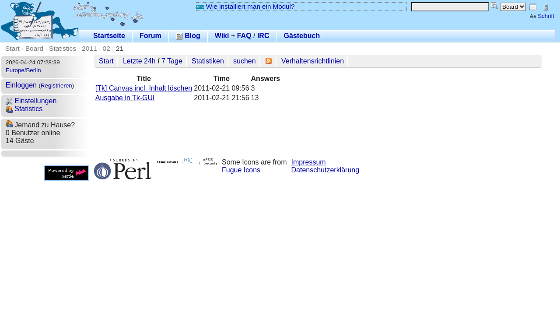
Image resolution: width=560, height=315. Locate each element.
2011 (89, 48)
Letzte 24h (139, 61)
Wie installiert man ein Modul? (245, 6)
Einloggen (21, 85)
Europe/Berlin (23, 70)
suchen (244, 61)
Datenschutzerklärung (325, 170)
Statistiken (208, 61)
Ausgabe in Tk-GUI (125, 98)
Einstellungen (31, 101)
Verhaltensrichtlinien (312, 61)
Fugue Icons (241, 170)
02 (106, 48)
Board (34, 48)
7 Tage (171, 61)
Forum (150, 35)
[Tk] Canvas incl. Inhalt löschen (143, 88)
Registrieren (56, 85)
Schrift (541, 16)
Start (12, 48)
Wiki (222, 35)
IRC (263, 35)
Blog (188, 35)
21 (119, 48)
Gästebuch (302, 35)
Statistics (62, 48)
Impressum (308, 162)
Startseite (109, 35)
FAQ (244, 35)
